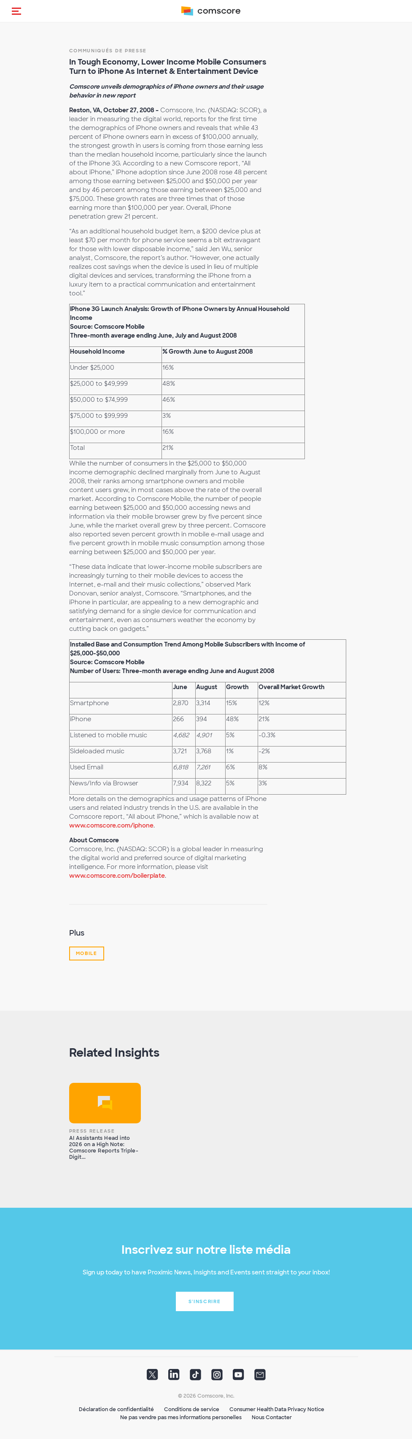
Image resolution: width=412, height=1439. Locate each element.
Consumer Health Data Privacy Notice (276, 1409)
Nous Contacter (272, 1417)
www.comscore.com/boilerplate (117, 875)
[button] (16, 11)
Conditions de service (191, 1409)
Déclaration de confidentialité (116, 1409)
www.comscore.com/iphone (111, 825)
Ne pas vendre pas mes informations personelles (181, 1417)
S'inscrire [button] (204, 1301)
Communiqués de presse (108, 51)
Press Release (92, 1131)
